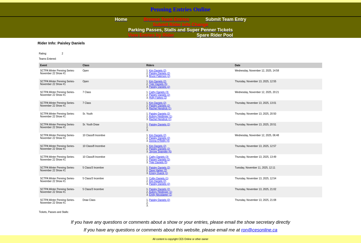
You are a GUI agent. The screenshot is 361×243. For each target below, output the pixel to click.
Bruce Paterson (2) (159, 76)
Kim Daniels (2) (157, 70)
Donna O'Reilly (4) (159, 140)
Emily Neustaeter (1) (160, 194)
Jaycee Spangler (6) (160, 151)
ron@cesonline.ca (259, 229)
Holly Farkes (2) (158, 97)
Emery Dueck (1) (158, 173)
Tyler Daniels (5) (158, 84)
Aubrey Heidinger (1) (160, 116)
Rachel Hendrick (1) (160, 108)
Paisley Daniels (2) (159, 73)
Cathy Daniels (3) (158, 92)
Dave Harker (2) (158, 170)
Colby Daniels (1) (158, 178)
